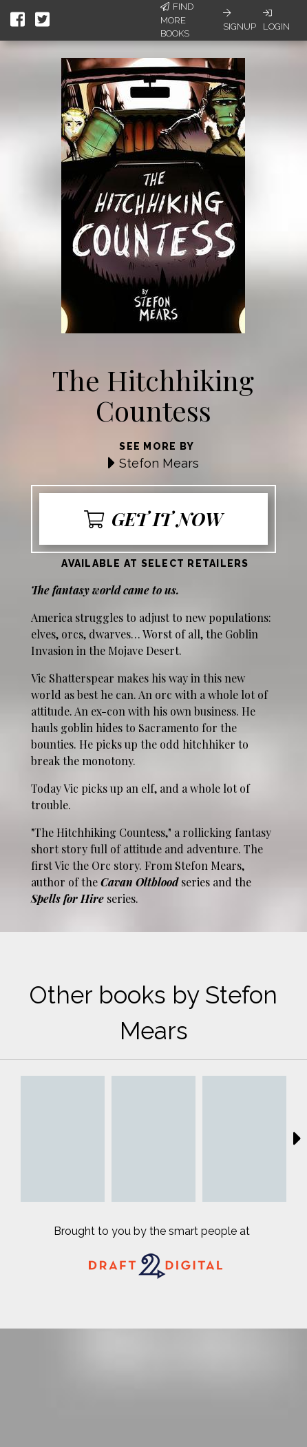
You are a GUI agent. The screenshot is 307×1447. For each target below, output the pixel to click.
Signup (239, 20)
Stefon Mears (159, 463)
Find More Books (176, 20)
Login (276, 20)
